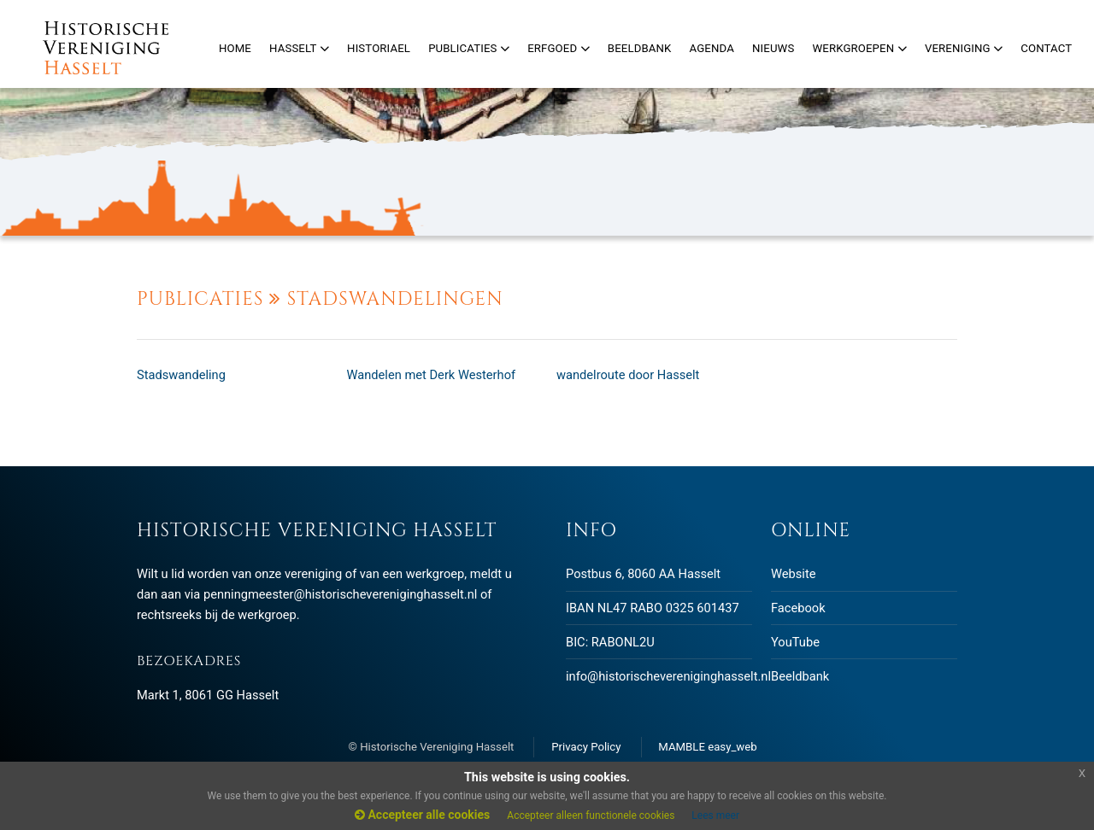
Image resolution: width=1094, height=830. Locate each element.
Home (235, 48)
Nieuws (773, 48)
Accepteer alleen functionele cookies (590, 815)
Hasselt (299, 48)
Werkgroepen (859, 48)
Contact (1046, 48)
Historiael (378, 48)
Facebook (798, 608)
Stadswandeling (181, 375)
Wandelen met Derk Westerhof (431, 375)
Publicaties (468, 48)
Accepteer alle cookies (422, 814)
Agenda (712, 48)
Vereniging (964, 48)
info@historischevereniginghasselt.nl (668, 676)
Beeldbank (800, 676)
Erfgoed (558, 48)
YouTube (795, 642)
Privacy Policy (586, 746)
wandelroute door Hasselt (627, 375)
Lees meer (715, 815)
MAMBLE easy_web (707, 746)
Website (793, 574)
